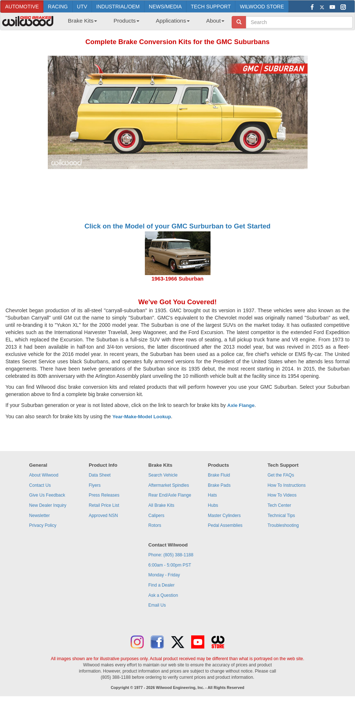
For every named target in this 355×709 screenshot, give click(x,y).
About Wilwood (43, 475)
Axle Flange (241, 405)
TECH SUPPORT (211, 6)
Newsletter (39, 515)
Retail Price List (104, 505)
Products (126, 20)
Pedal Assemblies (225, 525)
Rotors (154, 525)
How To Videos (282, 495)
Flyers (95, 485)
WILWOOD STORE (262, 6)
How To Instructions (286, 485)
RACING (57, 6)
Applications (173, 20)
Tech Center (279, 505)
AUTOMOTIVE (22, 6)
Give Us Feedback (47, 495)
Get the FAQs (280, 475)
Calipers (156, 515)
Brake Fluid (219, 475)
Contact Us (40, 485)
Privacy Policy (43, 525)
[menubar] (143, 23)
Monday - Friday (164, 574)
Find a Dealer (161, 585)
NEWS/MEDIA (165, 6)
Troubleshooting (283, 525)
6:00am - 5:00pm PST (169, 565)
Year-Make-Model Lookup (141, 416)
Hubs (213, 505)
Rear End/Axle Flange (169, 495)
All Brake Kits (161, 505)
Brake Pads (219, 485)
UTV (82, 6)
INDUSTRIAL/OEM (118, 6)
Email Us (157, 605)
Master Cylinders (224, 515)
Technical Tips (281, 515)
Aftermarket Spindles (168, 485)
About (215, 20)
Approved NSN (103, 515)
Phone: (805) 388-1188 (170, 554)
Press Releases (104, 495)
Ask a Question (163, 595)
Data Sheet (100, 475)
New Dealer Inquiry (47, 505)
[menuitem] (80, 23)
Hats (212, 495)
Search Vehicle (163, 475)
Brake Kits (82, 20)
